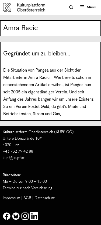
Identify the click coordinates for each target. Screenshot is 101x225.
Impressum (11, 198)
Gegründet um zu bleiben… (36, 53)
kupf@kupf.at (14, 158)
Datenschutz (44, 198)
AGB (27, 198)
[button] (71, 7)
